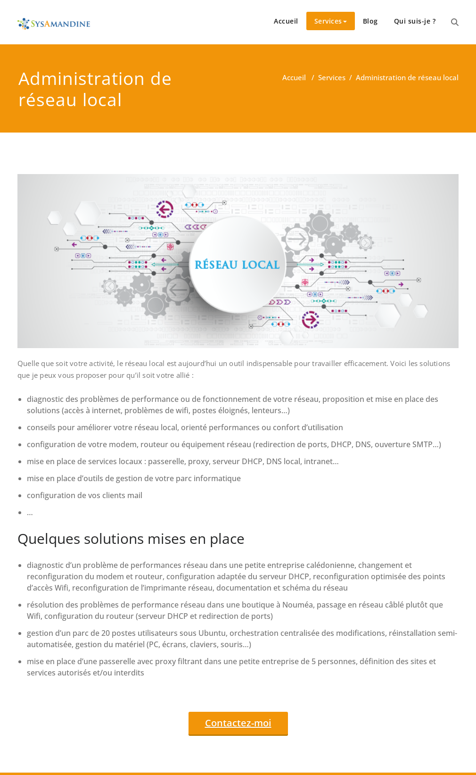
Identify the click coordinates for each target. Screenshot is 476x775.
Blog (370, 21)
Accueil (286, 21)
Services (330, 21)
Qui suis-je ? (415, 21)
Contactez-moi (238, 723)
